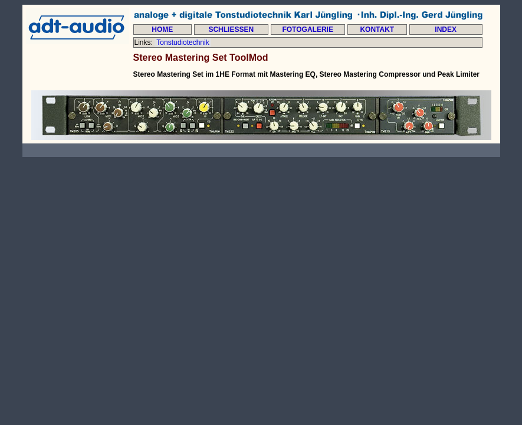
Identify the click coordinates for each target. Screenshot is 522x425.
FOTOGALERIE (307, 29)
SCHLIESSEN (231, 29)
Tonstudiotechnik (183, 42)
